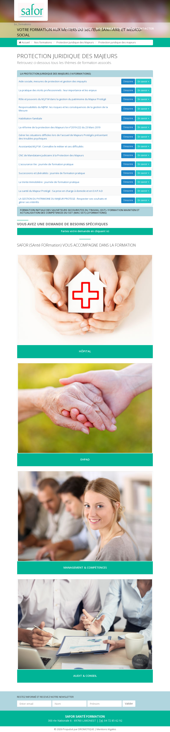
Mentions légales (106, 729)
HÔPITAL (85, 351)
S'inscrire (128, 81)
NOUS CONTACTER (140, 28)
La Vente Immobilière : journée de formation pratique (49, 182)
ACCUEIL (52, 28)
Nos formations (43, 42)
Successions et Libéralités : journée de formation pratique (52, 173)
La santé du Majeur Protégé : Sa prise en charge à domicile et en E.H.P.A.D (61, 191)
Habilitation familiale (30, 118)
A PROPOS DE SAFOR (77, 28)
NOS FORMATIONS (109, 28)
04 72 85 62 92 (110, 721)
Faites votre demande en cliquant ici (85, 231)
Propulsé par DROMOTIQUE (78, 729)
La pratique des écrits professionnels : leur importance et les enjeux (58, 90)
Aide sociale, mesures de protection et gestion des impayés (53, 81)
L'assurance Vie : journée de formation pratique (46, 164)
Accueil (24, 42)
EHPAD (85, 459)
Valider (129, 703)
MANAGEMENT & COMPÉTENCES (85, 567)
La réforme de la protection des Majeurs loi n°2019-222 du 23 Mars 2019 (59, 127)
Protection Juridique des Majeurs (75, 42)
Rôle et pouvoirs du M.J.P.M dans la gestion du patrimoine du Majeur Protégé (62, 99)
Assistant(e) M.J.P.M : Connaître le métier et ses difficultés (51, 146)
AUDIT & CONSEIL (85, 676)
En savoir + (143, 81)
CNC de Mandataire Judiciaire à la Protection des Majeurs (51, 155)
